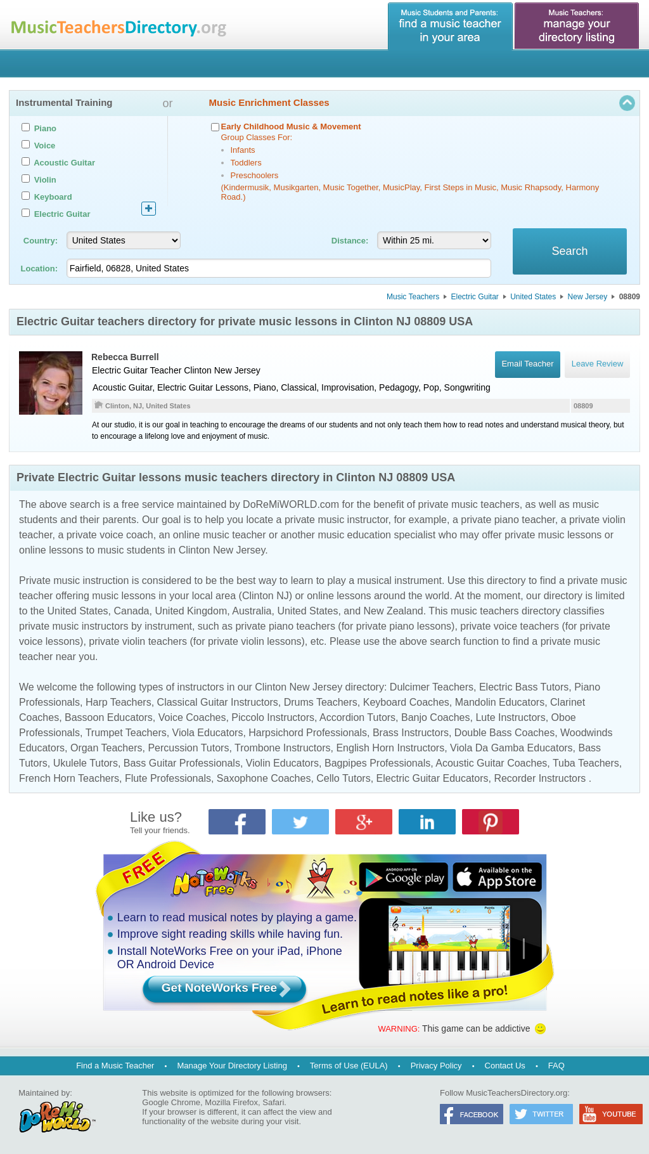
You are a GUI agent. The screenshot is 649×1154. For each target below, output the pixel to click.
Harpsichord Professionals (307, 732)
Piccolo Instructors (272, 717)
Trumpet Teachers (126, 732)
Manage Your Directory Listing (231, 1065)
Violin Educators (282, 763)
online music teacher (219, 534)
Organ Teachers (106, 747)
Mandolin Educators (499, 702)
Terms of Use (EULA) (349, 1065)
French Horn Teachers (69, 778)
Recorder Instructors (540, 778)
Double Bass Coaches (504, 732)
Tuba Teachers (586, 763)
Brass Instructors (411, 732)
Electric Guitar (475, 296)
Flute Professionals (168, 778)
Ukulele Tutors (85, 763)
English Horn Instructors (390, 747)
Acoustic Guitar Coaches (491, 763)
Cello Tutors (343, 778)
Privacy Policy (436, 1065)
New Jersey (588, 296)
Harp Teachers (118, 702)
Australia (251, 611)
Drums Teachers (320, 702)
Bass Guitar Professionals (182, 763)
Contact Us (505, 1065)
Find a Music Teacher (115, 1065)
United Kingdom (191, 611)
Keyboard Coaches (406, 702)
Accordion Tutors (357, 717)
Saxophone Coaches (264, 778)
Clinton (198, 370)
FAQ (556, 1065)
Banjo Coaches (435, 717)
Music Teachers (413, 296)
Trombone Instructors (282, 747)
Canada (131, 611)
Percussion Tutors (188, 747)
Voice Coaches (192, 717)
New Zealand (393, 611)
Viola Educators (207, 732)
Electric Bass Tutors (524, 687)
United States (533, 296)
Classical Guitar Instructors (217, 702)
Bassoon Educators (109, 717)
